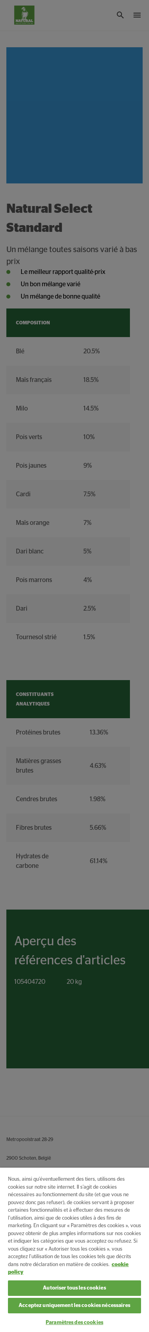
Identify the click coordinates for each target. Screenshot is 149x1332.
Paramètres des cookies (74, 1322)
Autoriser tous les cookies (74, 1288)
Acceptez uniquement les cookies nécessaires (74, 1305)
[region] (74, 1250)
